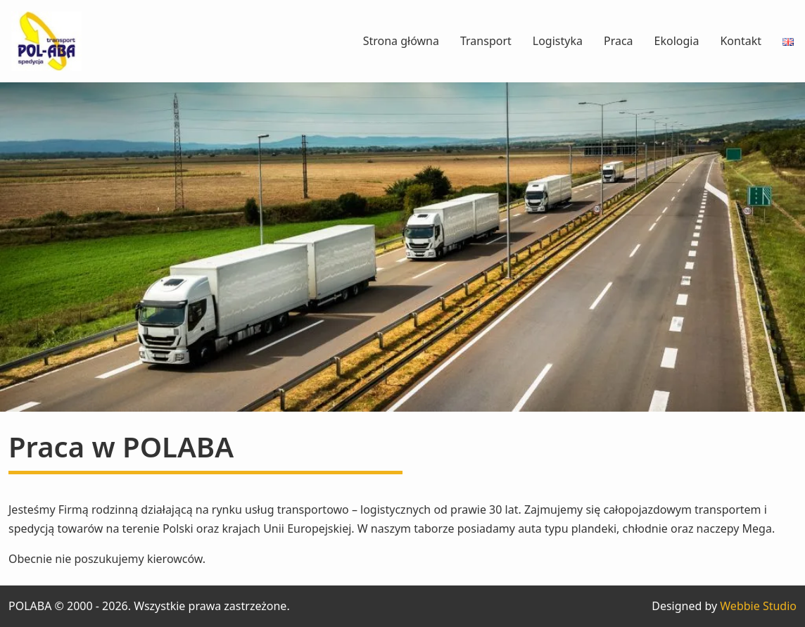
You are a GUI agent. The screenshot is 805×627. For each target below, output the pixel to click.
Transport (486, 41)
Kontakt (740, 41)
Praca (618, 41)
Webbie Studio (758, 606)
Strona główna (401, 41)
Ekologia (676, 41)
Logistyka (558, 41)
